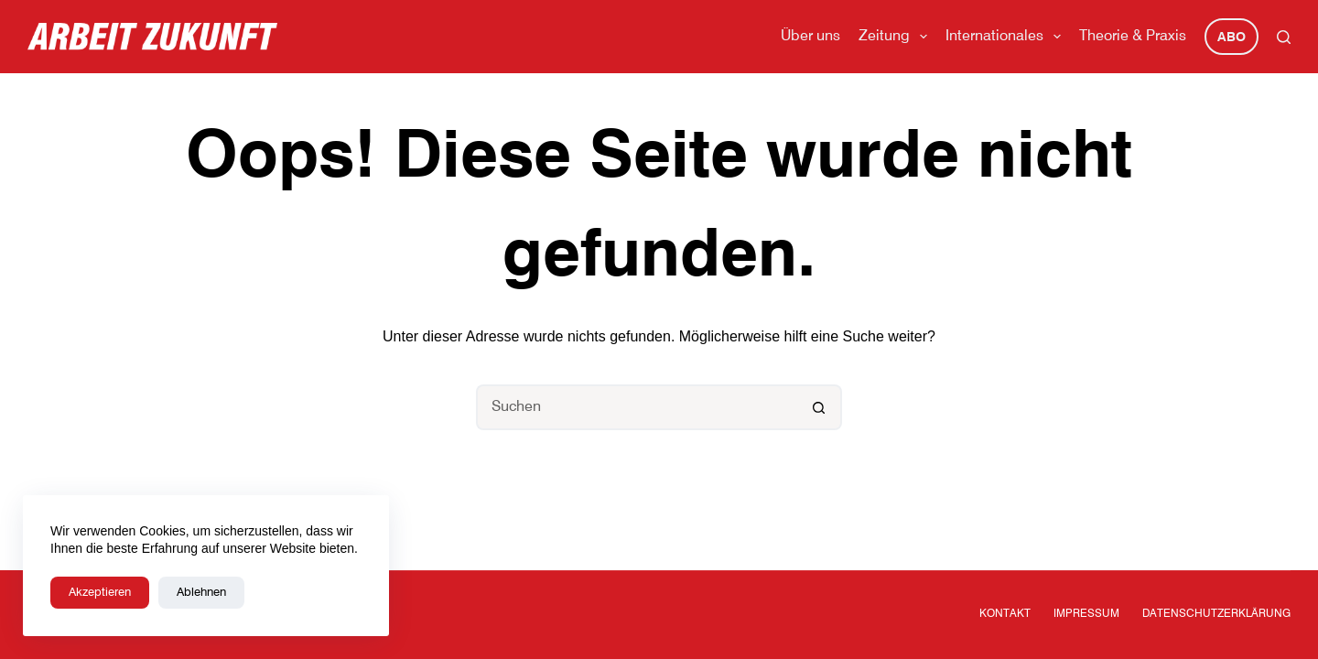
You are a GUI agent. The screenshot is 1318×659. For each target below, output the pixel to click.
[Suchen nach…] (636, 407)
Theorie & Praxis (1132, 36)
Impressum (1086, 614)
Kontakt (1005, 614)
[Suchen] (1284, 37)
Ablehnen (201, 593)
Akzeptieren (100, 593)
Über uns (810, 36)
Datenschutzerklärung (1216, 614)
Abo (1231, 37)
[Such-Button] (819, 407)
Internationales (1006, 37)
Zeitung (896, 37)
